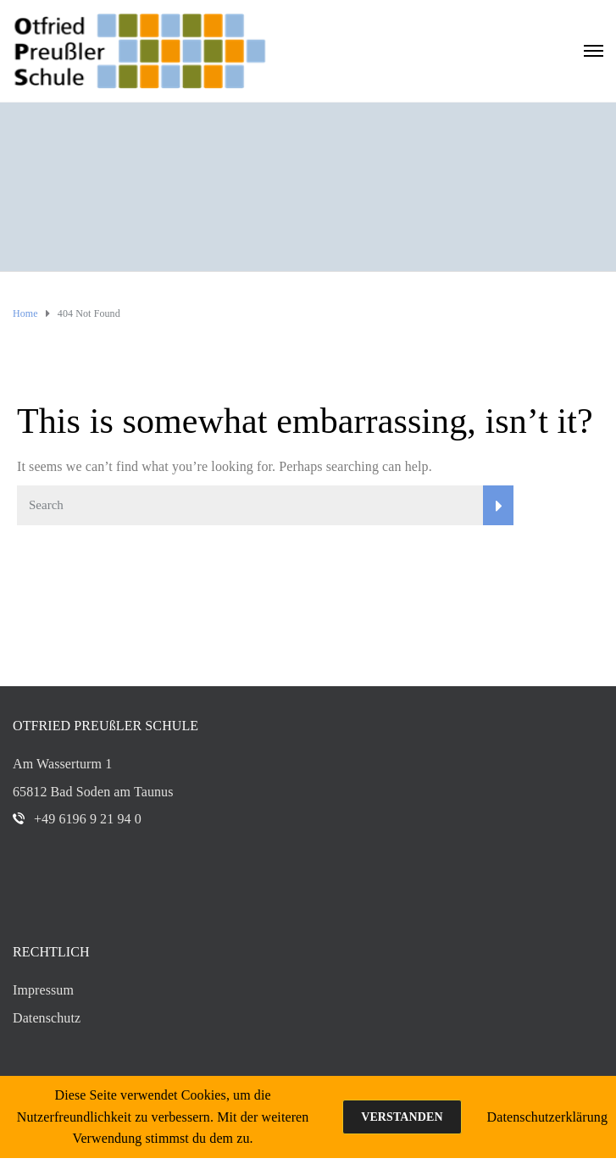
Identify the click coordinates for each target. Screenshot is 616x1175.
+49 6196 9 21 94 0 (88, 819)
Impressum (43, 990)
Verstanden (401, 1117)
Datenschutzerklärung (547, 1117)
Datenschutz (46, 1018)
